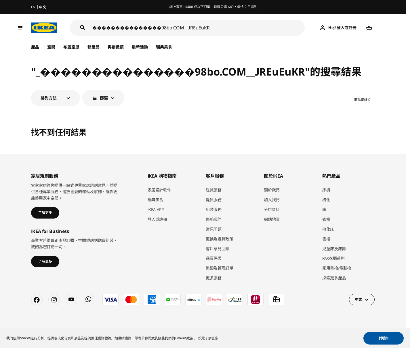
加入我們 (272, 199)
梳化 (326, 199)
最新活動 (140, 47)
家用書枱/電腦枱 (336, 268)
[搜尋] (197, 27)
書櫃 (326, 239)
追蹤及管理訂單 (219, 268)
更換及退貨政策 (219, 239)
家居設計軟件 (159, 190)
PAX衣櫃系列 (333, 258)
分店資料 (272, 209)
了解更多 (45, 212)
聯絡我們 (214, 219)
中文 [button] (358, 299)
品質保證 (214, 258)
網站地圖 (272, 219)
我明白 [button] (384, 338)
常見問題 (214, 229)
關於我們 (272, 190)
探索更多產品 (334, 278)
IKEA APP (156, 209)
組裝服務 (214, 209)
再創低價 (116, 47)
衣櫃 (326, 219)
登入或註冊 (157, 219)
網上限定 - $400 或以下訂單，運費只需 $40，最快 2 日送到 (213, 6)
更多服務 (214, 278)
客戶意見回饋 (217, 248)
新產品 (93, 47)
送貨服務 (214, 190)
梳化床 (328, 229)
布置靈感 (71, 47)
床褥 (326, 190)
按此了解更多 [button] (208, 338)
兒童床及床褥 (334, 248)
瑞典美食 (164, 47)
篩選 (104, 98)
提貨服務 (214, 199)
